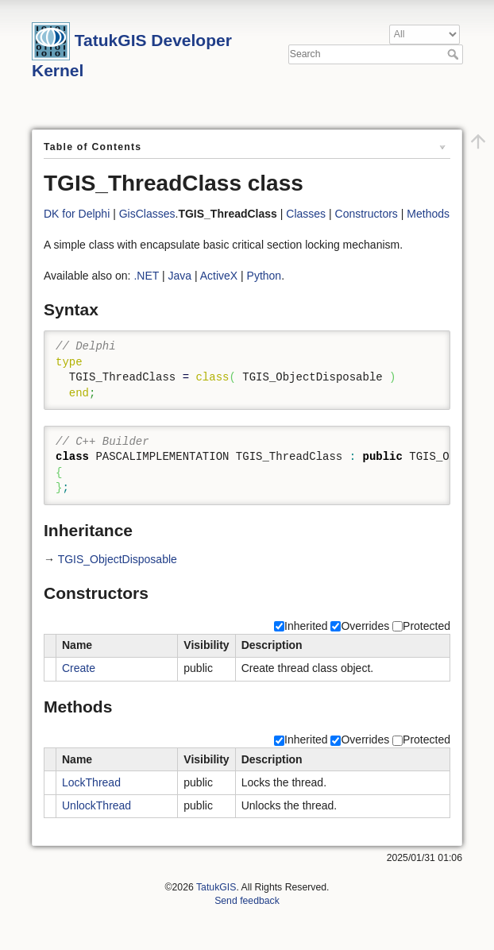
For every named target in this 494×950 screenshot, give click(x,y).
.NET (146, 275)
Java (179, 275)
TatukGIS (216, 887)
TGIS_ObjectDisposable (117, 559)
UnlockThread (96, 805)
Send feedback (247, 900)
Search (454, 54)
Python (264, 275)
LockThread (91, 782)
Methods (428, 213)
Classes (306, 213)
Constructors (366, 213)
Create (78, 668)
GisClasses (147, 213)
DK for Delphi (77, 213)
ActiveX (218, 275)
